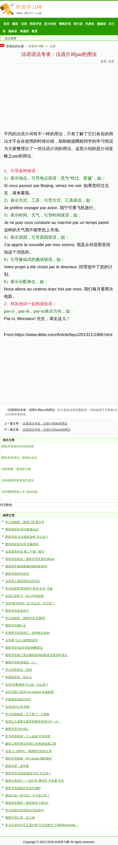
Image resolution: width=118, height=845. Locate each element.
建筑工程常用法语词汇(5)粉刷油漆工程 (30, 743)
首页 (6, 24)
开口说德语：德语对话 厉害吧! (25, 618)
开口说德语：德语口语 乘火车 (24, 522)
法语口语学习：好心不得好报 (24, 596)
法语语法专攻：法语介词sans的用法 (46, 429)
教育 (35, 31)
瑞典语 (12, 31)
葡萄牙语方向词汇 (17, 729)
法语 (24, 24)
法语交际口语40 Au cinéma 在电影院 (29, 692)
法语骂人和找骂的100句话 (22, 581)
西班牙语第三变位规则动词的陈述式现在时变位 (36, 655)
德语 (15, 24)
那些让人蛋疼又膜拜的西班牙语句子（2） (32, 721)
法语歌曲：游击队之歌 (16, 469)
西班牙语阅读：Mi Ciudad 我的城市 (28, 758)
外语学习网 (35, 46)
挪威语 (101, 24)
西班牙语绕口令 (15, 625)
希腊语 (24, 31)
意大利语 (50, 24)
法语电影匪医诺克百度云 (17, 480)
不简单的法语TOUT (18, 699)
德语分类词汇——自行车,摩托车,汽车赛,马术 (34, 780)
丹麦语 (89, 24)
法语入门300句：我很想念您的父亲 (28, 751)
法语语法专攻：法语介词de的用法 (44, 423)
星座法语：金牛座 (17, 766)
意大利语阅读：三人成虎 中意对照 (27, 736)
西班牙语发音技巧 (17, 610)
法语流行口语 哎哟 (17, 707)
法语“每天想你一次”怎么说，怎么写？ (30, 603)
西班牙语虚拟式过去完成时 (23, 788)
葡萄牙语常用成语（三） (21, 662)
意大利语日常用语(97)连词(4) (24, 810)
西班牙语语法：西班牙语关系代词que (30, 559)
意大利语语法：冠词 (18, 670)
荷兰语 (78, 24)
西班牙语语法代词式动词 (17, 446)
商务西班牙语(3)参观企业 (22, 529)
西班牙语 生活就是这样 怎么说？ (26, 537)
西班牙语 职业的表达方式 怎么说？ (28, 773)
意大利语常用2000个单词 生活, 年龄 (29, 588)
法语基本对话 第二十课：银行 (24, 551)
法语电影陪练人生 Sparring (19, 491)
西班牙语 (35, 24)
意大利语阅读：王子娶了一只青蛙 (27, 714)
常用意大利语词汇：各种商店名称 (27, 633)
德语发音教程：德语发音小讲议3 (26, 803)
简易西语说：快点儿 (18, 677)
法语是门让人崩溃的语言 (21, 640)
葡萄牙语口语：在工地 (20, 817)
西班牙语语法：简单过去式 (19, 457)
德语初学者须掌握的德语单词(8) (26, 566)
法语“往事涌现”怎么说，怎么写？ (27, 684)
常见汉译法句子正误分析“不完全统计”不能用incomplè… (41, 825)
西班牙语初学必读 (17, 573)
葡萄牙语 (65, 24)
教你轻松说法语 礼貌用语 (22, 544)
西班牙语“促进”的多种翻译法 (24, 647)
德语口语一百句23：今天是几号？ (27, 795)
